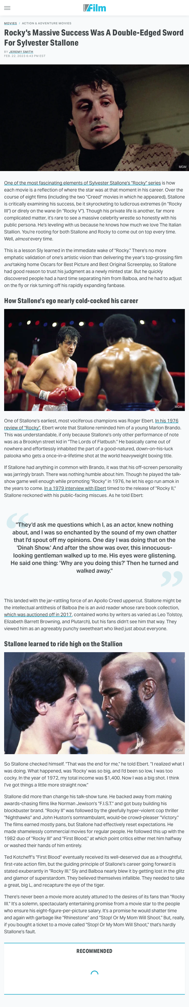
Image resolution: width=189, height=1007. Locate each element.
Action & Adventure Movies (47, 23)
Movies (10, 23)
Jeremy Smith (21, 52)
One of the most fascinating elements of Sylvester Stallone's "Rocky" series (82, 183)
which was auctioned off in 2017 (38, 615)
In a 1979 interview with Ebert (75, 488)
